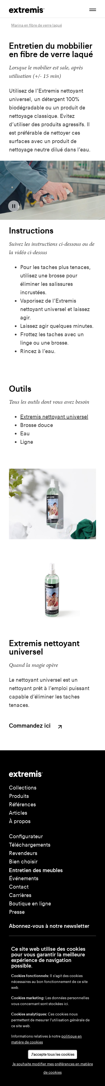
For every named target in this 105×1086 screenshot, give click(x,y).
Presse (17, 912)
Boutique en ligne (30, 903)
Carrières (20, 895)
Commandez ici (36, 726)
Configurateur (26, 836)
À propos (20, 821)
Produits (19, 796)
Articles (18, 813)
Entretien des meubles (36, 870)
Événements (23, 878)
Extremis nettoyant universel (54, 417)
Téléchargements (29, 845)
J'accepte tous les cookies (52, 1054)
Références (22, 804)
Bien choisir (23, 861)
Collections (22, 787)
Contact (19, 887)
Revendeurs (23, 853)
